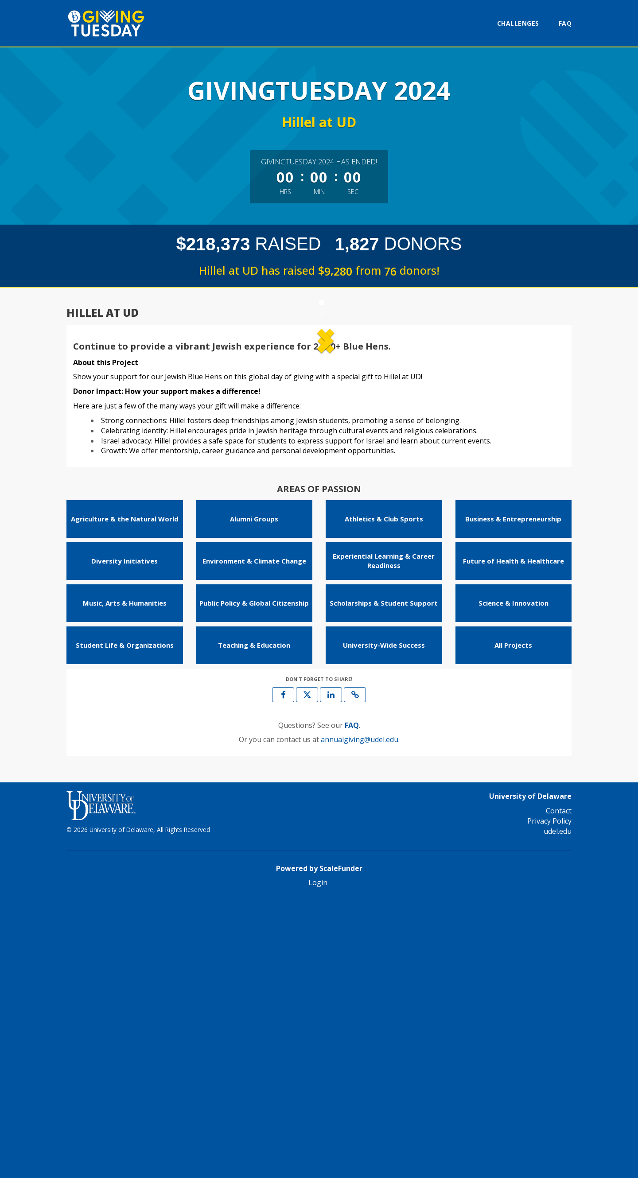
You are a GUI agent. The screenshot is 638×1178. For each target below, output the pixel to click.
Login (317, 1159)
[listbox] (319, 469)
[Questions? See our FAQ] (352, 1002)
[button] (110, 469)
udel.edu (558, 1107)
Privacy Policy (549, 1097)
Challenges (518, 23)
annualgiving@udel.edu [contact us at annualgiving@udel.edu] (359, 1016)
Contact (559, 1087)
